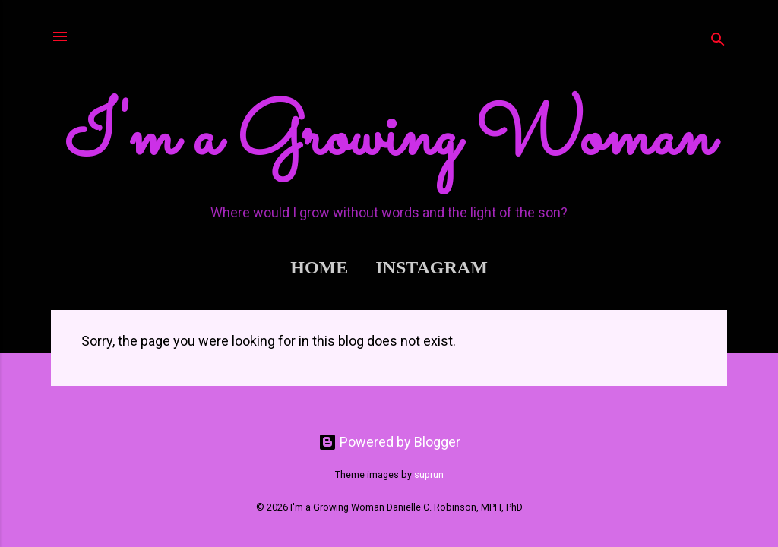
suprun (429, 474)
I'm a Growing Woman (389, 139)
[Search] (718, 41)
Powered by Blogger (389, 442)
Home (319, 267)
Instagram (431, 267)
